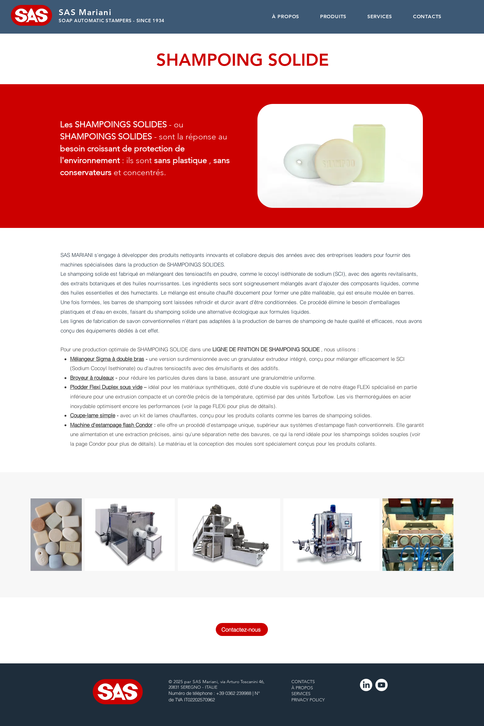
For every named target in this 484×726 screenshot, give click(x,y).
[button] (333, 16)
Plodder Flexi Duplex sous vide (106, 387)
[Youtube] (381, 685)
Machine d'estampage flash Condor (111, 425)
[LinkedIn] (366, 685)
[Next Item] (442, 535)
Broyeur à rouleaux (92, 377)
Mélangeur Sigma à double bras (107, 359)
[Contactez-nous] (242, 629)
